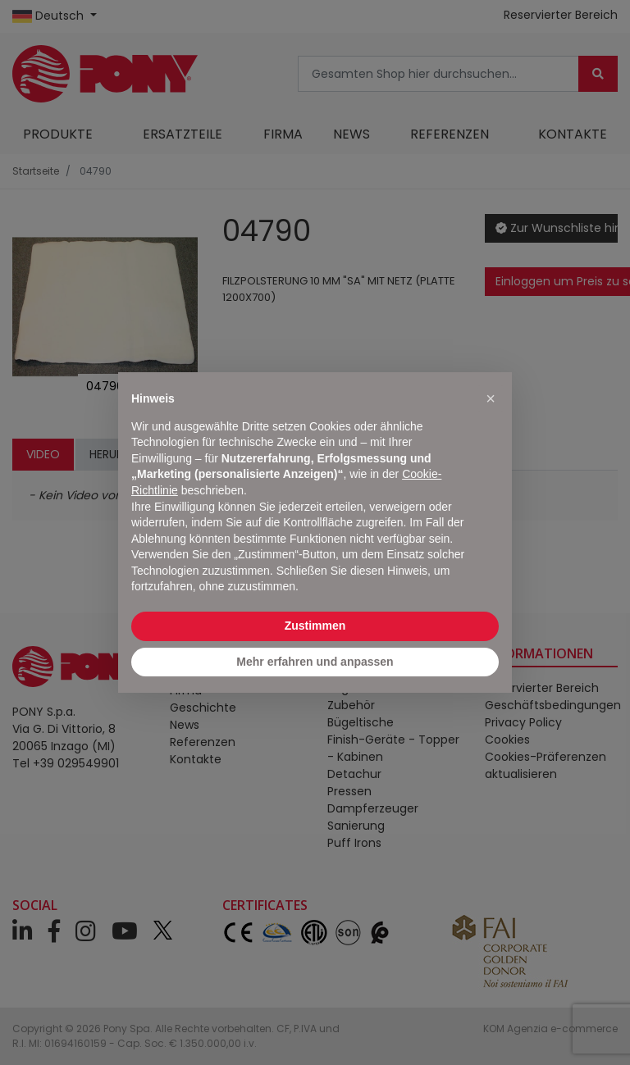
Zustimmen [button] (315, 625)
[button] (490, 398)
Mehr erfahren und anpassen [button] (314, 661)
